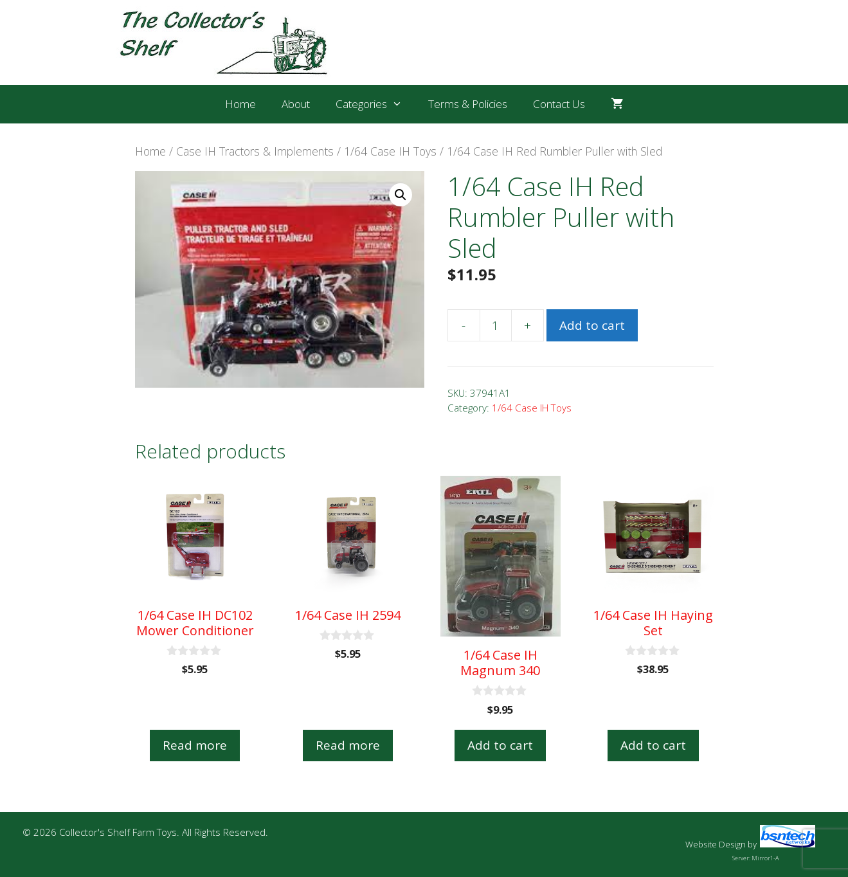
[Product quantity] (496, 325)
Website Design (715, 844)
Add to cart (592, 325)
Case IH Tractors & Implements (255, 151)
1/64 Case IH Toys (390, 151)
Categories (375, 104)
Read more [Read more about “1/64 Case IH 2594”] (348, 745)
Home (240, 103)
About (296, 103)
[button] (400, 194)
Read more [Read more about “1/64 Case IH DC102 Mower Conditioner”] (195, 745)
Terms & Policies (467, 103)
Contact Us (559, 103)
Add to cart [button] (500, 745)
